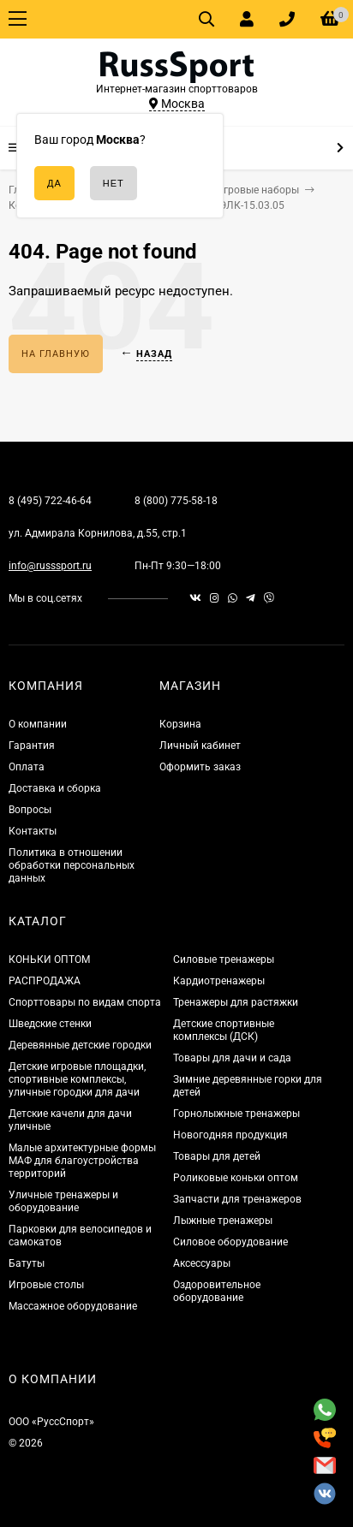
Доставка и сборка (55, 788)
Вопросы (30, 810)
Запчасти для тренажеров (237, 1199)
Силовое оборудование (230, 1242)
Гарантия (32, 746)
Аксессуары (201, 1263)
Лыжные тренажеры (222, 1221)
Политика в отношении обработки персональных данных (72, 865)
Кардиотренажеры (219, 981)
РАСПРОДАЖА (45, 981)
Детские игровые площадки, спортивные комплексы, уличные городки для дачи (77, 1079)
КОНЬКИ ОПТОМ (49, 960)
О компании (38, 724)
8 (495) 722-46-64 (50, 501)
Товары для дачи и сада (232, 1058)
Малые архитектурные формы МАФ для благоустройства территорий (82, 1160)
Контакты (33, 831)
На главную (55, 353)
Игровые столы (46, 1285)
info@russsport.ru (50, 566)
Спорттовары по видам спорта (85, 1002)
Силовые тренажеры (223, 960)
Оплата (27, 767)
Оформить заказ (200, 767)
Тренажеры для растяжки (235, 1002)
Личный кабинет (200, 746)
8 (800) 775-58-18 (176, 501)
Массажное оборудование (73, 1306)
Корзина (180, 724)
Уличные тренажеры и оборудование (63, 1201)
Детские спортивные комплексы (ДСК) (223, 1030)
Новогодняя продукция (230, 1135)
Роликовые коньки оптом (235, 1178)
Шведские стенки (50, 1024)
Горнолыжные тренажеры (236, 1114)
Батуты (27, 1263)
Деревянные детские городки (80, 1045)
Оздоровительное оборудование (216, 1291)
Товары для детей (216, 1156)
